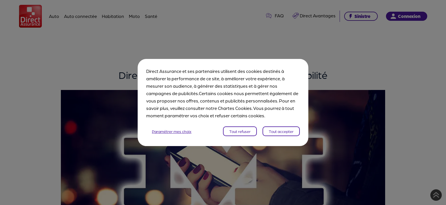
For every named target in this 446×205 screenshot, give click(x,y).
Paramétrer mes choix (171, 131)
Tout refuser (240, 131)
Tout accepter (281, 131)
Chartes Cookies (235, 108)
